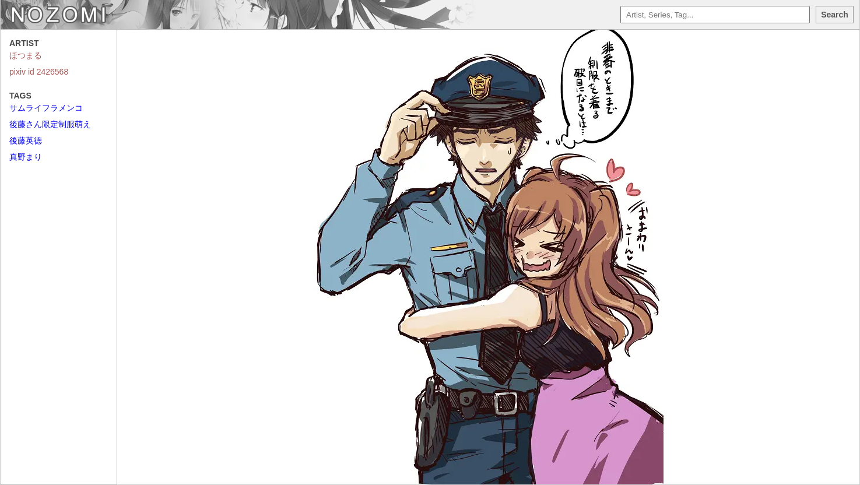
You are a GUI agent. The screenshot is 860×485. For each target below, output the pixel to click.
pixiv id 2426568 (38, 71)
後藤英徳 (25, 140)
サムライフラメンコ (46, 108)
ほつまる (25, 55)
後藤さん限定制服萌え (50, 124)
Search (834, 14)
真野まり (25, 156)
